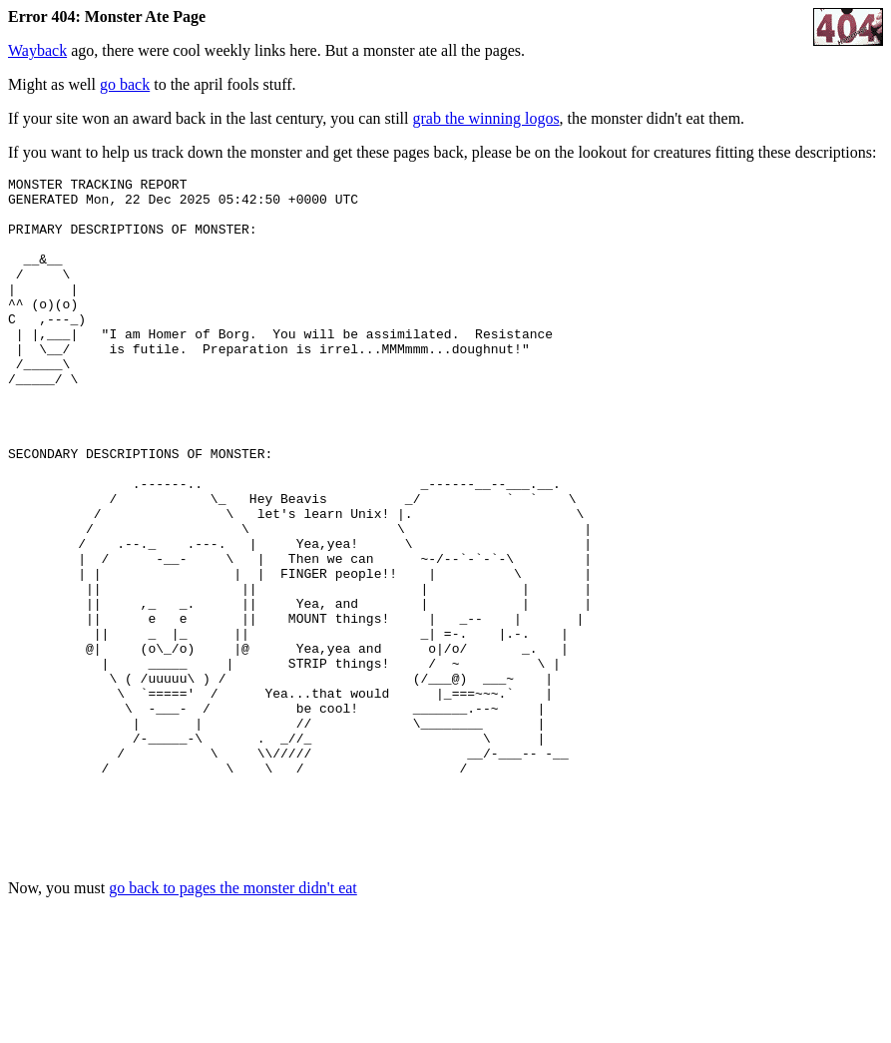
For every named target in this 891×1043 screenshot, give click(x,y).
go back (125, 84)
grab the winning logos (486, 118)
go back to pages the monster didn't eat (233, 1025)
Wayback (37, 50)
